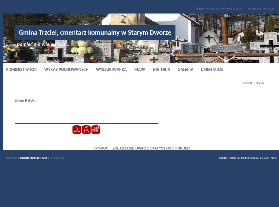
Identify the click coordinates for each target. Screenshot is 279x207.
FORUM (181, 148)
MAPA (140, 69)
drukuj (260, 83)
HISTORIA (161, 69)
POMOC (101, 148)
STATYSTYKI (160, 148)
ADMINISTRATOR (21, 69)
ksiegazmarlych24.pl (261, 8)
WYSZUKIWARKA (111, 69)
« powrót (247, 83)
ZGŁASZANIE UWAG (129, 148)
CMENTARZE (212, 69)
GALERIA (186, 69)
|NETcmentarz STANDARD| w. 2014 (219, 8)
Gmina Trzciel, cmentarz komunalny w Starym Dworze (95, 32)
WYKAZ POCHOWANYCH (66, 69)
